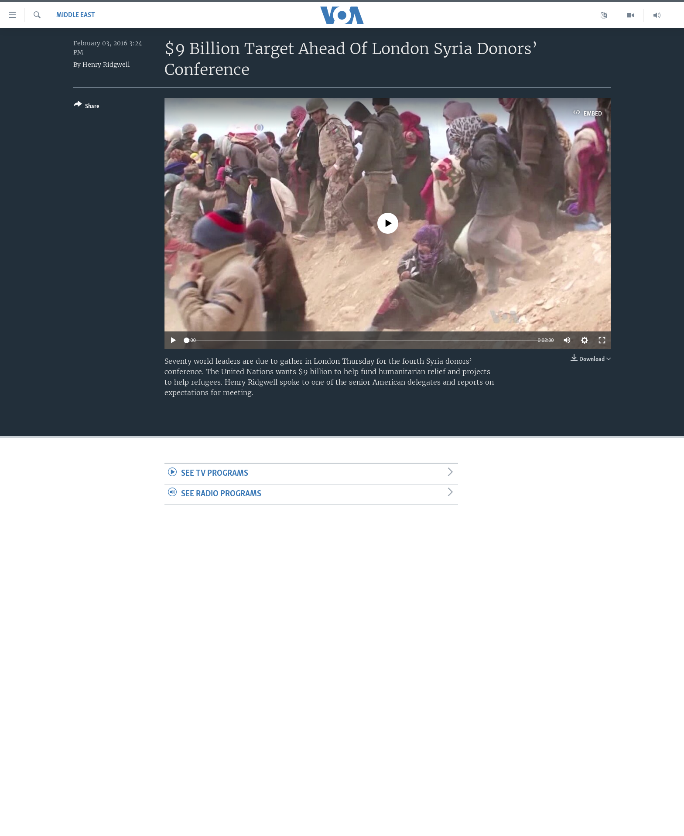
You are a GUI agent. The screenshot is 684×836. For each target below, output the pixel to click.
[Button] (86, 107)
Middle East (75, 15)
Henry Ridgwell (106, 64)
